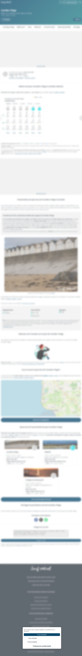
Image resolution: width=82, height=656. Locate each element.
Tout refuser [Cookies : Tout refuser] (32, 638)
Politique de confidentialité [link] (42, 646)
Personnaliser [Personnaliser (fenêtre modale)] (32, 642)
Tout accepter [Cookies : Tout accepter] (42, 635)
